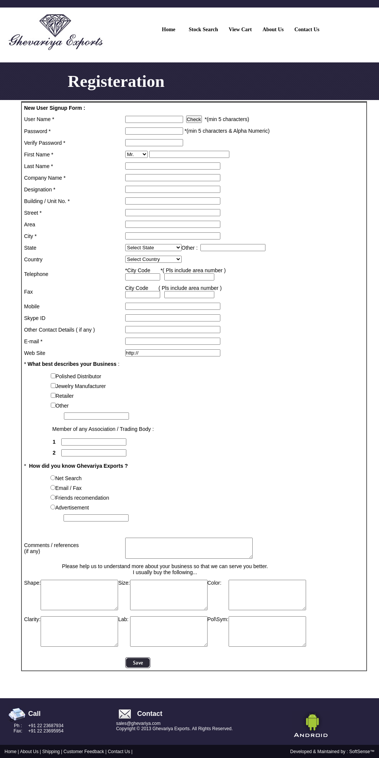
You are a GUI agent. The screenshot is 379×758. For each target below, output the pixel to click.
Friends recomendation (82, 498)
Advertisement (72, 508)
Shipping (51, 751)
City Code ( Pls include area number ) (173, 291)
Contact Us (119, 751)
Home (11, 751)
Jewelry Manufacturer (81, 386)
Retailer (65, 396)
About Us (30, 751)
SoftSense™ (361, 751)
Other (62, 406)
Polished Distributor (78, 376)
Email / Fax (68, 488)
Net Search (68, 478)
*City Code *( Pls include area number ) (175, 273)
